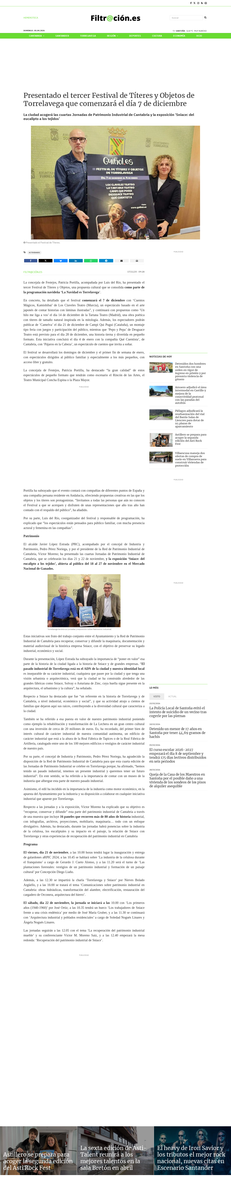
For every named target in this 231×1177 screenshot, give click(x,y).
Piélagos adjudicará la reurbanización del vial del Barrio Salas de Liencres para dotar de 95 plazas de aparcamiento (189, 418)
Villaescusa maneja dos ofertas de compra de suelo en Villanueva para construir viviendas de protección (190, 459)
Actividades (34, 252)
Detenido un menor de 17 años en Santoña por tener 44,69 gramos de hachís (177, 733)
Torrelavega (88, 35)
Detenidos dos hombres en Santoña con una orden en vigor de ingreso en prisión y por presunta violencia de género (190, 371)
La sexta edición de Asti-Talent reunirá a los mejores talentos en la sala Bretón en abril (113, 1158)
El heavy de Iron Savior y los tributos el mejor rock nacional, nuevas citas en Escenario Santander (191, 1158)
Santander (62, 35)
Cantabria (36, 35)
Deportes (135, 35)
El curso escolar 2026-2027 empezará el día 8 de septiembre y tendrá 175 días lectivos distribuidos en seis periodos (177, 755)
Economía (179, 35)
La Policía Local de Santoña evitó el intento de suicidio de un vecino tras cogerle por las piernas (177, 712)
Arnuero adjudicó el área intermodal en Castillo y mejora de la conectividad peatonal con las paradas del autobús (190, 395)
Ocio (199, 35)
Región (112, 35)
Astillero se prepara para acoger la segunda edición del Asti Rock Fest (190, 439)
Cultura (157, 35)
